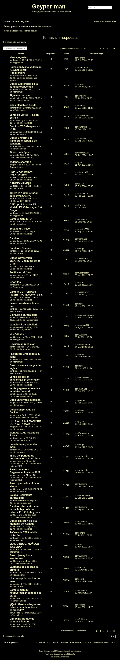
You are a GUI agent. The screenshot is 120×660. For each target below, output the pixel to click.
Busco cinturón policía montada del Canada (23, 522)
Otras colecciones (20, 100)
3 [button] (100, 48)
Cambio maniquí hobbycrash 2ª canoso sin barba (25, 593)
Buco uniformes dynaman (25, 399)
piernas (16, 402)
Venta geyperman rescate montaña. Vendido (25, 390)
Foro (22, 277)
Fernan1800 (19, 500)
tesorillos (15, 282)
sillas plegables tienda (23, 105)
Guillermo (17, 221)
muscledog (18, 120)
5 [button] (107, 48)
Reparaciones (16, 167)
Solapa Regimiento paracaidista (21, 496)
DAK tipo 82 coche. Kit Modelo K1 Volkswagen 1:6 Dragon (26, 207)
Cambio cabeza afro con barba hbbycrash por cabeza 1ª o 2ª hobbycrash (25, 509)
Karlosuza (18, 198)
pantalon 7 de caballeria (24, 324)
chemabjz (17, 394)
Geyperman (17, 62)
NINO (15, 186)
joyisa (16, 427)
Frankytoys (18, 438)
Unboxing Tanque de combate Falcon (22, 620)
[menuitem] (22, 21)
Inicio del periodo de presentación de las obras (25, 457)
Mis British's (17, 334)
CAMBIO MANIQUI (20, 183)
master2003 (18, 155)
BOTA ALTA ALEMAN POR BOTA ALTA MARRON (25, 422)
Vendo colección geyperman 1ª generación (25, 378)
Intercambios (18, 92)
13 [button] (114, 48)
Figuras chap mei (20, 95)
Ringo (16, 251)
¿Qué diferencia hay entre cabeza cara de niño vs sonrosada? (25, 607)
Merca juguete (18, 57)
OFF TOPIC (25, 201)
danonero (17, 132)
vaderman (18, 75)
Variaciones (19, 110)
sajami (16, 285)
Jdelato (16, 613)
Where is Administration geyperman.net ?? (24, 194)
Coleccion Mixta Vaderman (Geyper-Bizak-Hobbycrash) (26, 70)
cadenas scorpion (20, 162)
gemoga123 (18, 327)
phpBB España (69, 654)
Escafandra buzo (20, 228)
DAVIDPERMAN (21, 317)
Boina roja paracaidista (23, 314)
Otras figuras (26, 440)
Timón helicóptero (20, 152)
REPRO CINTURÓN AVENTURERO (21, 173)
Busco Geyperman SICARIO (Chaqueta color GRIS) (25, 261)
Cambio (14, 238)
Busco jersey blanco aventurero (22, 557)
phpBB (53, 651)
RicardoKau (18, 382)
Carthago (17, 241)
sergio (16, 584)
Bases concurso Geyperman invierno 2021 (25, 471)
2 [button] (96, 48)
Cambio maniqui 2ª (21, 219)
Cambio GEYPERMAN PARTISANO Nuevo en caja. (26, 293)
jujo (15, 165)
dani (15, 549)
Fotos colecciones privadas (25, 417)
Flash (15, 89)
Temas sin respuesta (12, 31)
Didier (16, 359)
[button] (88, 48)
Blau (15, 309)
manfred (17, 108)
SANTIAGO (18, 266)
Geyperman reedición (22, 344)
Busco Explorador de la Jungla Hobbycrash (24, 85)
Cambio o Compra (20, 248)
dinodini (16, 98)
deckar (16, 415)
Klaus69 (17, 146)
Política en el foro (20, 272)
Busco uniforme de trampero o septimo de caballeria (23, 141)
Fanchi (16, 60)
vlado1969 (18, 177)
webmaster (18, 275)
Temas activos (30, 31)
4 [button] (103, 48)
